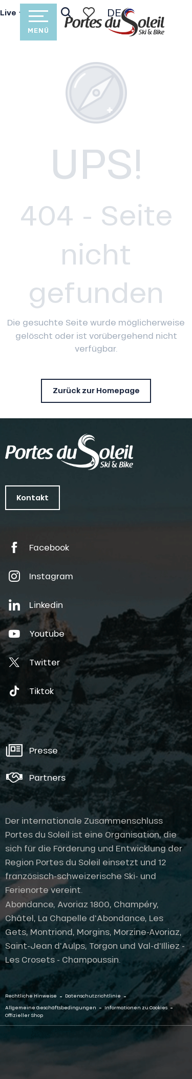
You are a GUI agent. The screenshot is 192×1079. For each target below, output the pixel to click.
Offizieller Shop (24, 1015)
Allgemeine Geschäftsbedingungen (50, 1007)
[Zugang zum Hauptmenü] (38, 22)
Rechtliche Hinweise (31, 995)
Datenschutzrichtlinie (93, 995)
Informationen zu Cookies (135, 1007)
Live (8, 12)
